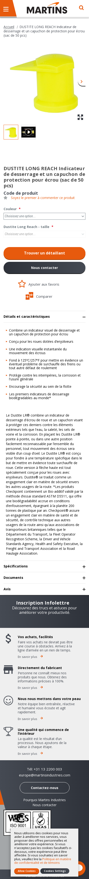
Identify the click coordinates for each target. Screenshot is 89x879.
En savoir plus (30, 657)
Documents (13, 577)
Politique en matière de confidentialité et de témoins (42, 861)
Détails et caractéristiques (27, 316)
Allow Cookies (27, 871)
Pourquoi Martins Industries (44, 800)
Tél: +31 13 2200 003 (44, 769)
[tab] (44, 317)
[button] (81, 81)
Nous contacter (44, 267)
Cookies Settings (55, 871)
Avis (7, 589)
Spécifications (16, 566)
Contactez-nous (44, 787)
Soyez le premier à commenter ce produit (43, 197)
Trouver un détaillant (44, 253)
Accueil (9, 27)
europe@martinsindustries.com (44, 775)
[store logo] (47, 8)
